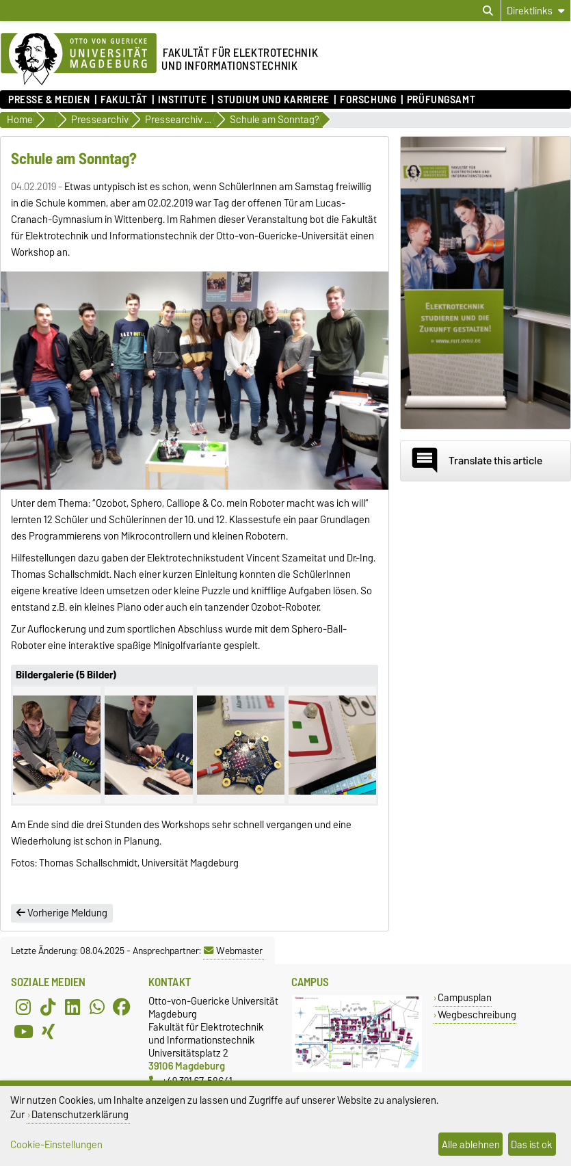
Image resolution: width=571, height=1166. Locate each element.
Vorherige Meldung (61, 913)
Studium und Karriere (273, 100)
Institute (182, 100)
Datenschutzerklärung (80, 1114)
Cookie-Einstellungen (56, 1144)
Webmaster (233, 950)
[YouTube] (23, 1031)
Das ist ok (532, 1144)
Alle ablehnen (471, 1144)
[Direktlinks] (535, 10)
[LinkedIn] (72, 1006)
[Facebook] (121, 1006)
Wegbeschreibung (477, 1014)
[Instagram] (23, 1006)
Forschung (368, 100)
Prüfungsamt (441, 100)
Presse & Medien (49, 100)
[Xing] (48, 1031)
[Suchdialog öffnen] (488, 11)
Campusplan (465, 997)
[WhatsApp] (97, 1006)
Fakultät (124, 100)
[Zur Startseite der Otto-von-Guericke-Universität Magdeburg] (78, 59)
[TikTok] (48, 1006)
